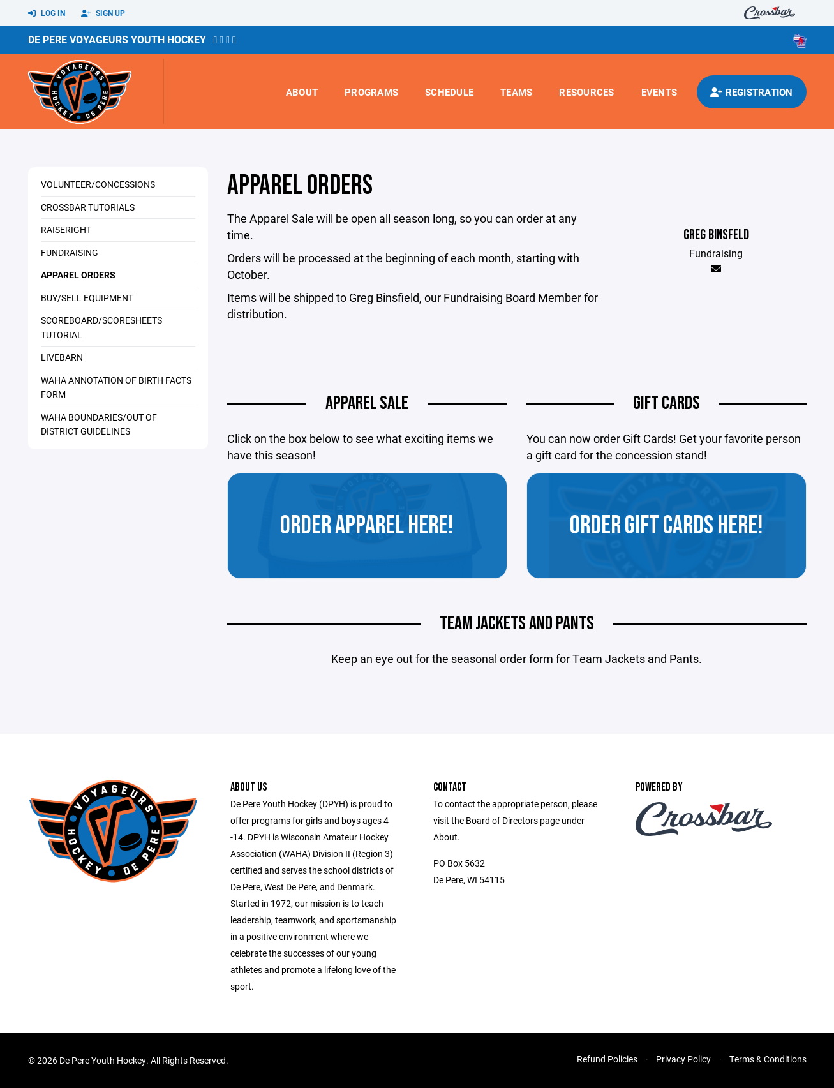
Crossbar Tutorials (88, 207)
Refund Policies (607, 1059)
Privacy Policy (683, 1059)
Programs (371, 92)
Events (659, 92)
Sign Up (103, 13)
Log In (46, 13)
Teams (516, 92)
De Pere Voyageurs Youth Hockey (117, 39)
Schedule (449, 92)
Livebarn (62, 357)
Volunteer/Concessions (98, 184)
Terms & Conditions (768, 1059)
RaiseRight (66, 229)
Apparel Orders (78, 275)
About (302, 92)
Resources (586, 92)
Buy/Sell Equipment (87, 298)
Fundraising (69, 252)
